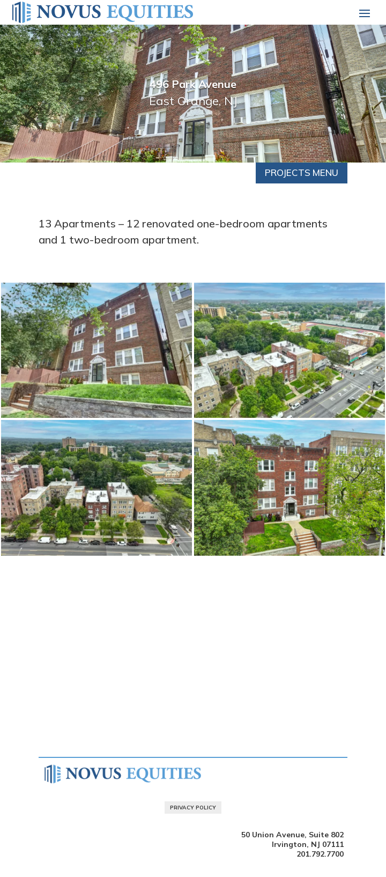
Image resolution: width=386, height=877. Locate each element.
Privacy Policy (193, 807)
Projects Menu (301, 172)
